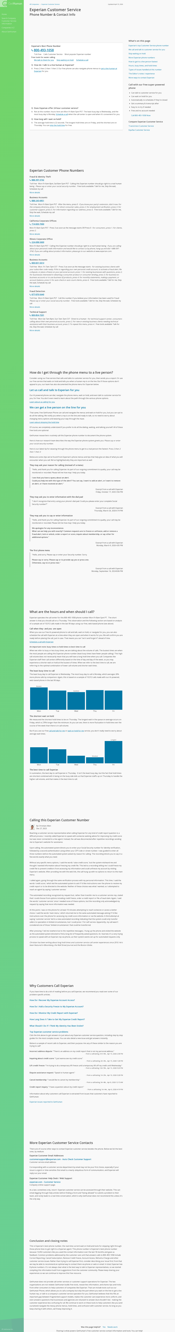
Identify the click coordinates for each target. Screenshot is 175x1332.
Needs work (112, 1327)
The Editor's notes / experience (142, 73)
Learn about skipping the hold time (44, 422)
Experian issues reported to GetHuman (46, 1102)
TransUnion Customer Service (141, 126)
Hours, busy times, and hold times (143, 65)
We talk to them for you (44, 60)
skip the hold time (57, 125)
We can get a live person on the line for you (58, 407)
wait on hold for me (76, 731)
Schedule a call (82, 60)
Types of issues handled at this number (145, 69)
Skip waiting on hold (65, 60)
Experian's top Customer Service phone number (149, 45)
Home (4, 14)
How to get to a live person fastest (143, 61)
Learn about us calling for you (42, 402)
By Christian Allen (43, 826)
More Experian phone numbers (142, 57)
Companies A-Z (8, 27)
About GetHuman (9, 31)
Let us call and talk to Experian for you (54, 390)
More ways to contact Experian (141, 77)
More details (35, 192)
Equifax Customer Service (139, 130)
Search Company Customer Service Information (9, 21)
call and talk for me (57, 731)
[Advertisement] (76, 89)
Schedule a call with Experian (41, 642)
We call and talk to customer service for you (147, 49)
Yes (104, 1327)
